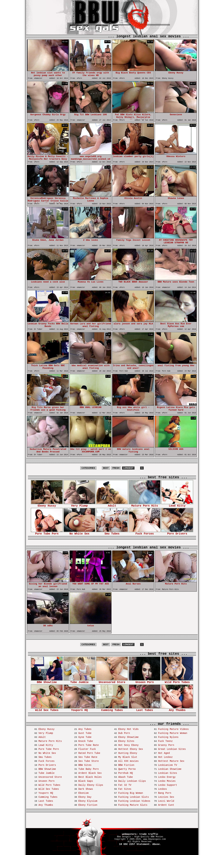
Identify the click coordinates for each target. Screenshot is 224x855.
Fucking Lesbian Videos (134, 801)
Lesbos (162, 789)
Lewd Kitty (177, 504)
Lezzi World (166, 801)
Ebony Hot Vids (128, 729)
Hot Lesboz (165, 757)
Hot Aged (164, 753)
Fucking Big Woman (130, 793)
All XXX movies (128, 761)
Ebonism (83, 793)
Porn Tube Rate (88, 745)
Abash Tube (125, 777)
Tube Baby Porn (88, 769)
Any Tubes (85, 729)
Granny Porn (166, 745)
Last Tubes (145, 709)
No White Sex (79, 532)
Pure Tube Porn (47, 532)
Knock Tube (85, 741)
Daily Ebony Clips (90, 785)
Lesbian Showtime (169, 769)
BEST (106, 468)
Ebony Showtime (128, 737)
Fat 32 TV (124, 785)
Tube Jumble (79, 681)
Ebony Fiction (87, 805)
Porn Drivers (177, 532)
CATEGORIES (88, 468)
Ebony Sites (126, 741)
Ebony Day (85, 797)
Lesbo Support (167, 785)
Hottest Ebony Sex (130, 749)
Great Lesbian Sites (172, 749)
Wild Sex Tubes (47, 709)
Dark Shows (85, 789)
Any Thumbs (177, 709)
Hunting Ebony (127, 753)
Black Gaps (85, 781)
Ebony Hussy (47, 504)
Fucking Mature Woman (172, 733)
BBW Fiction (126, 765)
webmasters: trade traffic (140, 834)
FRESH (116, 468)
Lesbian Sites (167, 773)
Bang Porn (164, 793)
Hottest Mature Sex (171, 761)
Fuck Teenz (165, 741)
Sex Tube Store (88, 761)
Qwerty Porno (127, 769)
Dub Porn (124, 733)
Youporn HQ (79, 709)
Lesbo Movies (167, 781)
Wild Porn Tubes (177, 681)
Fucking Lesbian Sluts (133, 797)
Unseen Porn (145, 681)
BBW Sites (85, 765)
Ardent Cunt (166, 805)
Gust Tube (85, 733)
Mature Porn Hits (145, 504)
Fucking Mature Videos (173, 729)
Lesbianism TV (167, 765)
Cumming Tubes (112, 709)
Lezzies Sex (166, 797)
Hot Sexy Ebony (128, 745)
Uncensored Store (112, 681)
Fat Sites (124, 789)
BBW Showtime (47, 681)
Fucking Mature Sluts (132, 805)
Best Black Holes (90, 777)
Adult (112, 504)
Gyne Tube (85, 737)
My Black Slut (127, 757)
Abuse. (156, 844)
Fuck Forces (145, 532)
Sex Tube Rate (87, 757)
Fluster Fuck (87, 749)
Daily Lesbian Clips (132, 781)
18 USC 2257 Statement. (135, 844)
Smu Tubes (112, 532)
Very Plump (79, 504)
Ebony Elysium (87, 801)
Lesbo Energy (167, 777)
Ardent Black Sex (90, 773)
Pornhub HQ (125, 773)
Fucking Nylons (168, 737)
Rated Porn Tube (89, 753)
